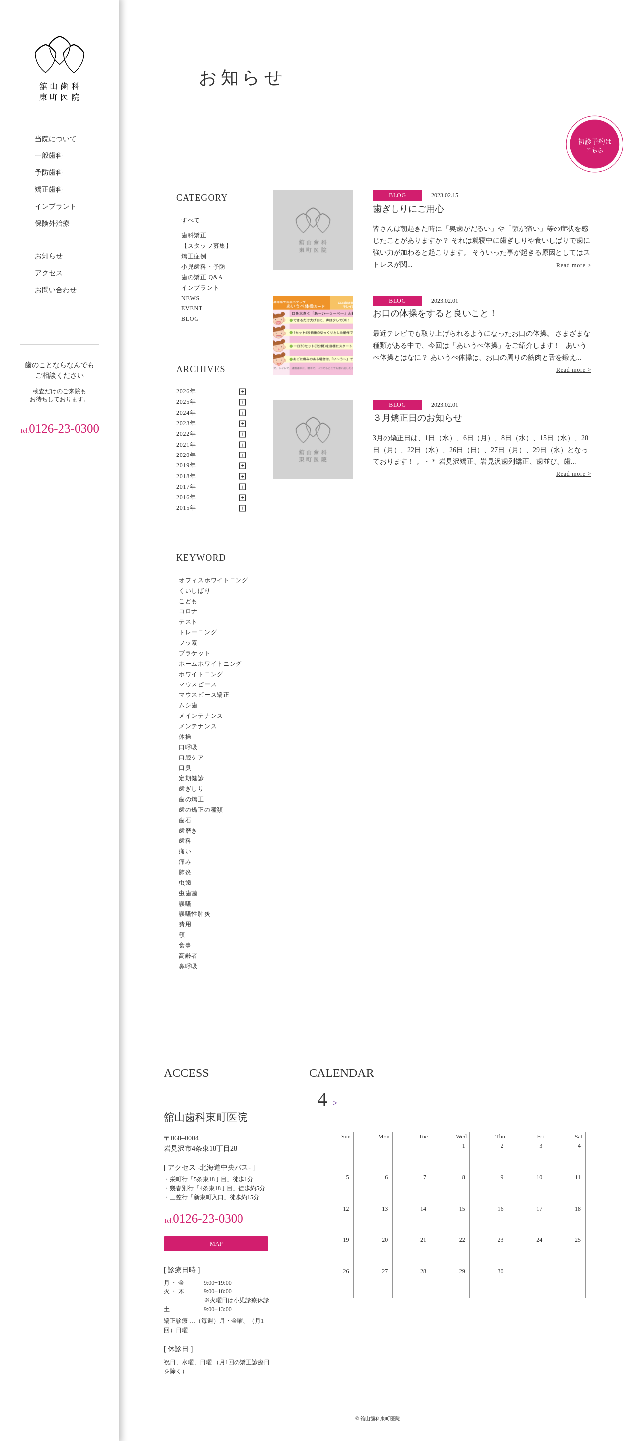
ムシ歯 (188, 705)
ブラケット (195, 653)
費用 (185, 924)
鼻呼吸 (188, 966)
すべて (190, 220)
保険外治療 (52, 223)
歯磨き (188, 830)
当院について (56, 139)
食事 (185, 945)
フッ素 (188, 642)
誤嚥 (185, 903)
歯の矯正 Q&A (202, 277)
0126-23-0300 (59, 428)
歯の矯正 (191, 799)
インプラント (56, 206)
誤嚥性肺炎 (195, 913)
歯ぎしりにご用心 (408, 209)
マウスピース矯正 (204, 694)
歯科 (185, 840)
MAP (216, 1243)
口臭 (185, 767)
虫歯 (185, 882)
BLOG (190, 318)
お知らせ (49, 256)
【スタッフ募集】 (206, 245)
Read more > (573, 265)
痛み (185, 861)
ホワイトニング (201, 674)
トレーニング (198, 632)
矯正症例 (194, 256)
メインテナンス (201, 715)
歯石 (185, 820)
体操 (185, 736)
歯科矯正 (194, 235)
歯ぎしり (191, 788)
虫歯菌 (188, 893)
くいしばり (195, 590)
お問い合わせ (56, 290)
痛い (185, 851)
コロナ (188, 611)
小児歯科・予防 (203, 266)
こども (188, 601)
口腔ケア (191, 757)
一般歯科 (49, 155)
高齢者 (188, 955)
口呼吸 (188, 747)
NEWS (190, 298)
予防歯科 (49, 172)
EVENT (192, 308)
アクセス (49, 273)
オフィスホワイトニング (213, 580)
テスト (188, 621)
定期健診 (191, 778)
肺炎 (185, 872)
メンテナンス (198, 726)
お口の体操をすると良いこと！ (435, 313)
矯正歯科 (49, 189)
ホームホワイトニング (210, 663)
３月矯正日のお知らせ (417, 418)
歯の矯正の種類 (201, 809)
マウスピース (198, 684)
